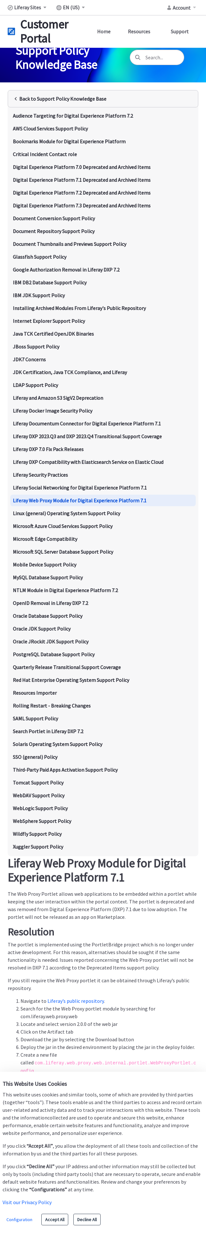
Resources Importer (35, 693)
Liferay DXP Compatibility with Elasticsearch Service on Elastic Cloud (88, 462)
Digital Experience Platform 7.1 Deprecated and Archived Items (82, 180)
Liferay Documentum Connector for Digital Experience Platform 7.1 (87, 423)
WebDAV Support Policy (38, 795)
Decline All (87, 1219)
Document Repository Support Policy (54, 231)
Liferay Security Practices (40, 475)
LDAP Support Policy (35, 385)
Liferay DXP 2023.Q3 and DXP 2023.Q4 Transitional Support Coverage (87, 436)
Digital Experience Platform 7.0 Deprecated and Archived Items (82, 167)
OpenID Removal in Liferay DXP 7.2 (50, 603)
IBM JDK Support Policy (39, 295)
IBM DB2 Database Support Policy (50, 282)
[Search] (138, 57)
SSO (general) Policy (35, 757)
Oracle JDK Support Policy (41, 628)
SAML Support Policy (35, 718)
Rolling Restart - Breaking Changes (52, 705)
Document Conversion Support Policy (54, 218)
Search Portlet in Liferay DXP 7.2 (48, 731)
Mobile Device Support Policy (44, 564)
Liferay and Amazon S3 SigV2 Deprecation (58, 398)
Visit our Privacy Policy (27, 1202)
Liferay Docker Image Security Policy (52, 410)
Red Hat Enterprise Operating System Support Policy (71, 680)
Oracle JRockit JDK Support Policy (50, 641)
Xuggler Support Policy (38, 846)
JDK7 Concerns (29, 359)
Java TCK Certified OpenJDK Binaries (53, 334)
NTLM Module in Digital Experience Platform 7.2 (65, 590)
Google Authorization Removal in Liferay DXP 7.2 (66, 269)
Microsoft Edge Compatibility (45, 539)
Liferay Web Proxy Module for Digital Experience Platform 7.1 (79, 500)
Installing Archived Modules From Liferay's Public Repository (79, 308)
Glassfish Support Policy (39, 257)
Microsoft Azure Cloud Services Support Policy (62, 526)
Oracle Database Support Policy (47, 616)
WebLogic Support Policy (40, 808)
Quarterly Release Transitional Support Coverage (67, 667)
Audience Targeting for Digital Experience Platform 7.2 (73, 116)
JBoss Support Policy (36, 346)
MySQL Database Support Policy (48, 577)
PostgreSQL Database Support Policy (54, 654)
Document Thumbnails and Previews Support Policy (69, 244)
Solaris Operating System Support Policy (57, 744)
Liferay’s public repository (75, 1001)
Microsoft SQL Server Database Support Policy (63, 552)
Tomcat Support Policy (38, 782)
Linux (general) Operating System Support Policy (66, 513)
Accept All (54, 1219)
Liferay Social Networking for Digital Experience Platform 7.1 (80, 487)
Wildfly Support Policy (37, 834)
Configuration (19, 1219)
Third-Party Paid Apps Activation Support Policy (65, 770)
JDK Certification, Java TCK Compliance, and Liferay (70, 372)
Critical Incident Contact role (45, 154)
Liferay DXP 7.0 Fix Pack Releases (48, 449)
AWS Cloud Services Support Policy (50, 128)
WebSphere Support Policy (42, 821)
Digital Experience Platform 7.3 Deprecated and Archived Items (82, 205)
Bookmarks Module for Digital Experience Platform (69, 141)
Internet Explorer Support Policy (49, 321)
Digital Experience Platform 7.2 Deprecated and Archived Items (82, 192)
